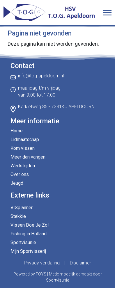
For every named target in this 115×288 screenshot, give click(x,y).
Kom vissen (22, 148)
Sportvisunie (23, 242)
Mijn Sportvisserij (28, 251)
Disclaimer (80, 263)
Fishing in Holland (28, 234)
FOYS (41, 274)
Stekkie (18, 216)
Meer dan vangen (27, 157)
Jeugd (16, 183)
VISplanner (21, 207)
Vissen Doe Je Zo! (29, 225)
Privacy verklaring (42, 263)
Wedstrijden (22, 165)
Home (16, 131)
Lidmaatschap (24, 139)
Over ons (19, 174)
